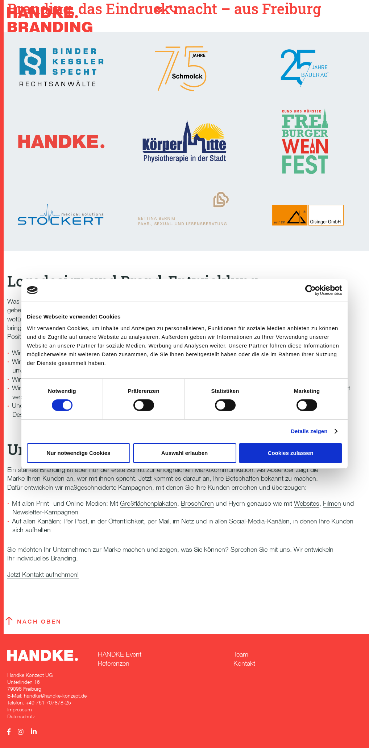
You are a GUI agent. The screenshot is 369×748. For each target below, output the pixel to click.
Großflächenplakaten (148, 503)
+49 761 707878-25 (48, 702)
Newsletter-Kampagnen (45, 512)
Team (240, 654)
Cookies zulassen (291, 453)
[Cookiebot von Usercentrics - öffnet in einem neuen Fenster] (310, 290)
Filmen (332, 503)
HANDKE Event (119, 654)
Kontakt (244, 663)
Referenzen (113, 663)
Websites (306, 503)
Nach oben (39, 621)
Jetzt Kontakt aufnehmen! (43, 574)
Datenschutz (21, 716)
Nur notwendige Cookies (79, 453)
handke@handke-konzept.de (55, 695)
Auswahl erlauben (184, 453)
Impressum (19, 709)
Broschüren (197, 503)
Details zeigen (309, 431)
